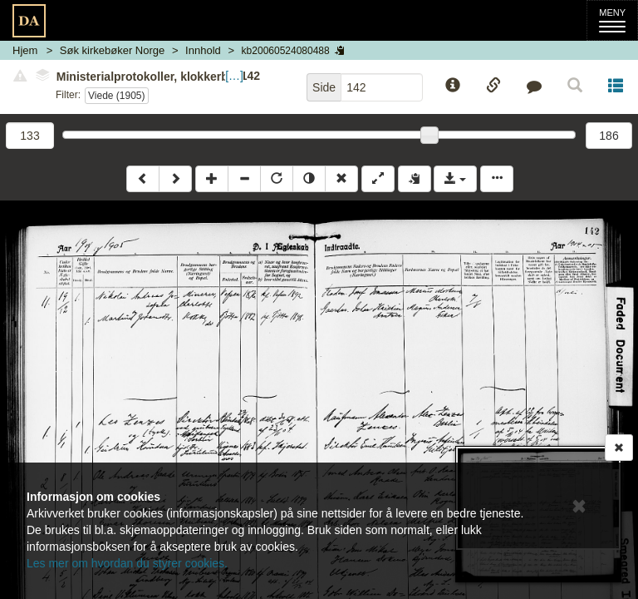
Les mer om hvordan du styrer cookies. (127, 563)
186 (608, 135)
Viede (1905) (116, 95)
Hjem (24, 50)
